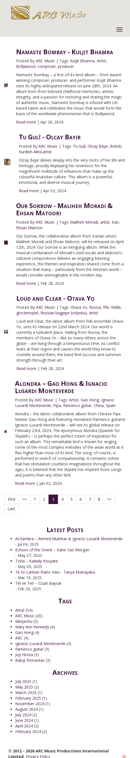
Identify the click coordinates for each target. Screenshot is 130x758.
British (115, 146)
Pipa (57, 405)
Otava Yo (78, 307)
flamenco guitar (77, 405)
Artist (101, 60)
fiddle (116, 307)
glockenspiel (27, 312)
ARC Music (45, 60)
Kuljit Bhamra (82, 60)
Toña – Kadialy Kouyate (36, 561)
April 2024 (24, 726)
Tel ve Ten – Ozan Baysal (38, 583)
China (99, 405)
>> (109, 499)
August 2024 (26, 709)
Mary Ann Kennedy (32, 626)
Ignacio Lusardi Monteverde (40, 643)
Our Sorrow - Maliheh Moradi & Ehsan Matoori (64, 209)
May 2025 (24, 687)
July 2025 (23, 681)
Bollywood (25, 66)
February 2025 (28, 698)
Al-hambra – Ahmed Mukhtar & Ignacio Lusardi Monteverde (69, 538)
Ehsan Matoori (29, 227)
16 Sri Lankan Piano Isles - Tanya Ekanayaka (55, 572)
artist (104, 222)
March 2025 (26, 692)
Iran (115, 222)
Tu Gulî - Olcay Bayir (50, 136)
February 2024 (28, 731)
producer (66, 66)
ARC (19, 638)
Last (11, 508)
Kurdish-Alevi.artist (35, 151)
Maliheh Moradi (84, 222)
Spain (111, 405)
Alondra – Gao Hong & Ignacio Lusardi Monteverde (61, 387)
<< (24, 499)
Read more (26, 122)
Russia (95, 307)
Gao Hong (90, 400)
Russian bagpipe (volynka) (63, 312)
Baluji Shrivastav (30, 660)
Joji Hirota (24, 654)
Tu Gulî (79, 146)
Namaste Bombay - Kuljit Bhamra (64, 51)
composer (46, 66)
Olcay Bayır (98, 146)
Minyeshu (23, 621)
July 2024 (23, 714)
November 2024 (29, 703)
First (12, 499)
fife (106, 307)
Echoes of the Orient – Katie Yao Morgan (52, 549)
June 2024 (24, 720)
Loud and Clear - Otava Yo (55, 298)
